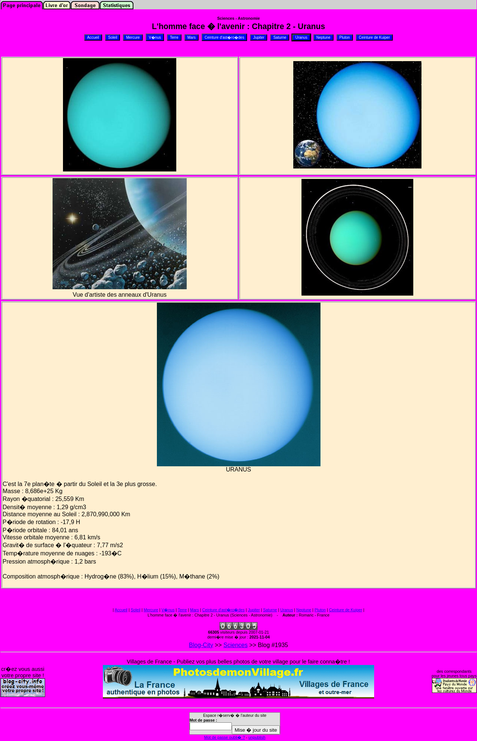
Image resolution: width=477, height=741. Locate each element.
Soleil (135, 610)
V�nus (167, 610)
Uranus (286, 610)
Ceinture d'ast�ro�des (223, 610)
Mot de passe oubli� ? (224, 737)
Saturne (270, 610)
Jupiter (254, 610)
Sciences (236, 645)
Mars (194, 610)
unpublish (257, 737)
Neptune (303, 610)
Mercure (150, 610)
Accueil (121, 610)
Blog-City (201, 645)
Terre (182, 610)
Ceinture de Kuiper (345, 610)
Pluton (320, 610)
